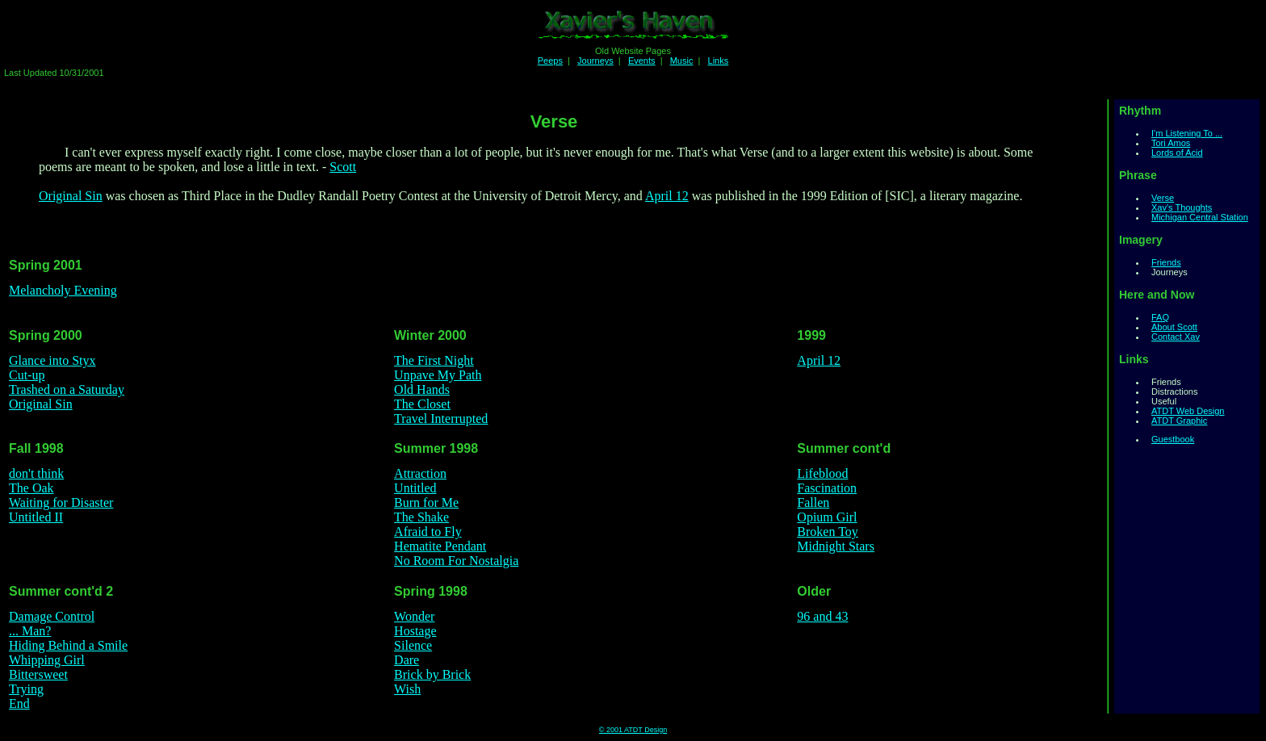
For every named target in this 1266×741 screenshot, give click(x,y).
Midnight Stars (835, 546)
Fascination (827, 488)
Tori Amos (1170, 143)
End (19, 703)
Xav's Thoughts (1181, 207)
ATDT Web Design (1187, 411)
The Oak (31, 488)
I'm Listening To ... (1186, 133)
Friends (1166, 262)
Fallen (813, 502)
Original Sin (71, 196)
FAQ (1160, 317)
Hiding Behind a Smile (68, 645)
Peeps (550, 60)
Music (682, 60)
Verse (1162, 198)
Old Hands (422, 389)
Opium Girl (827, 517)
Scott (342, 167)
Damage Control (51, 616)
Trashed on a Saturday (66, 389)
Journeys (595, 60)
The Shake (421, 517)
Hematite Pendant (440, 546)
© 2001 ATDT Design (633, 730)
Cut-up (26, 375)
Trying (26, 689)
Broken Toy (827, 531)
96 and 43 (822, 616)
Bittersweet (38, 674)
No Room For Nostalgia (456, 560)
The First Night (434, 360)
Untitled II (36, 517)
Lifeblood (822, 473)
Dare (406, 660)
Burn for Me (426, 502)
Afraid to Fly (428, 531)
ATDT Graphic (1179, 420)
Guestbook (1172, 439)
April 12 (667, 196)
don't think (36, 473)
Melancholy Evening (63, 290)
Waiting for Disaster (61, 502)
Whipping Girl (47, 660)
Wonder (414, 616)
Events (642, 60)
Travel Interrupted (441, 418)
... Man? (30, 631)
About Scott (1174, 327)
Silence (413, 645)
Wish (407, 689)
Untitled (415, 488)
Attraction (420, 473)
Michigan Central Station (1199, 217)
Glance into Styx (52, 360)
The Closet (422, 404)
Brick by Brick (432, 674)
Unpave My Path (437, 375)
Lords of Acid (1177, 152)
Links (718, 60)
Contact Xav (1175, 336)
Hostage (415, 631)
